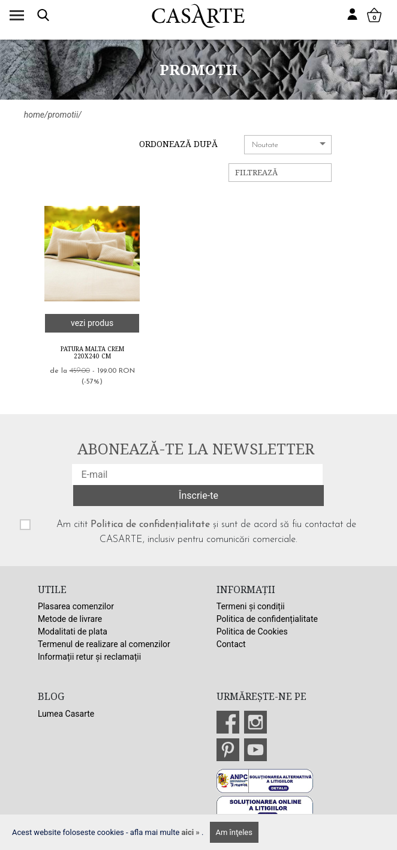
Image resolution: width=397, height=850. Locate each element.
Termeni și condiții (250, 606)
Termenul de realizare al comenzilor (104, 644)
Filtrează (256, 172)
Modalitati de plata (72, 631)
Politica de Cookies (252, 631)
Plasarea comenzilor (76, 606)
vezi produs (92, 323)
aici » (192, 832)
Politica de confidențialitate (150, 524)
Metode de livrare (70, 619)
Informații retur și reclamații (89, 657)
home (34, 114)
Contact (231, 644)
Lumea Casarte (66, 714)
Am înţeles (234, 832)
